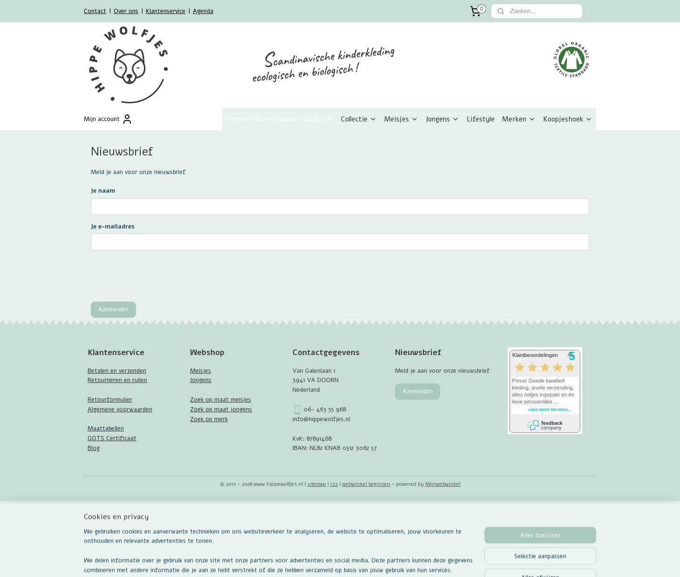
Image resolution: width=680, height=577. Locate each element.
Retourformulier (110, 400)
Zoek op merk (209, 419)
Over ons (126, 11)
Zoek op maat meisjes (220, 400)
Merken (519, 119)
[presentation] (161, 276)
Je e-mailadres (113, 226)
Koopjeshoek (567, 119)
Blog (94, 448)
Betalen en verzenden (117, 371)
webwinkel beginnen (366, 484)
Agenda (203, 11)
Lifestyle (481, 119)
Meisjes (401, 119)
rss (334, 484)
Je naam (103, 191)
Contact (95, 11)
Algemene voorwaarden (120, 409)
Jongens (442, 119)
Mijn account (108, 119)
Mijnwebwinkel (443, 484)
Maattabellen (106, 428)
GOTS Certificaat (112, 438)
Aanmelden (113, 309)
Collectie (359, 119)
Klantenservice (165, 11)
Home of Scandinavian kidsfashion (279, 119)
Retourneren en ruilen (117, 380)
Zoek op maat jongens (221, 409)
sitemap (316, 484)
